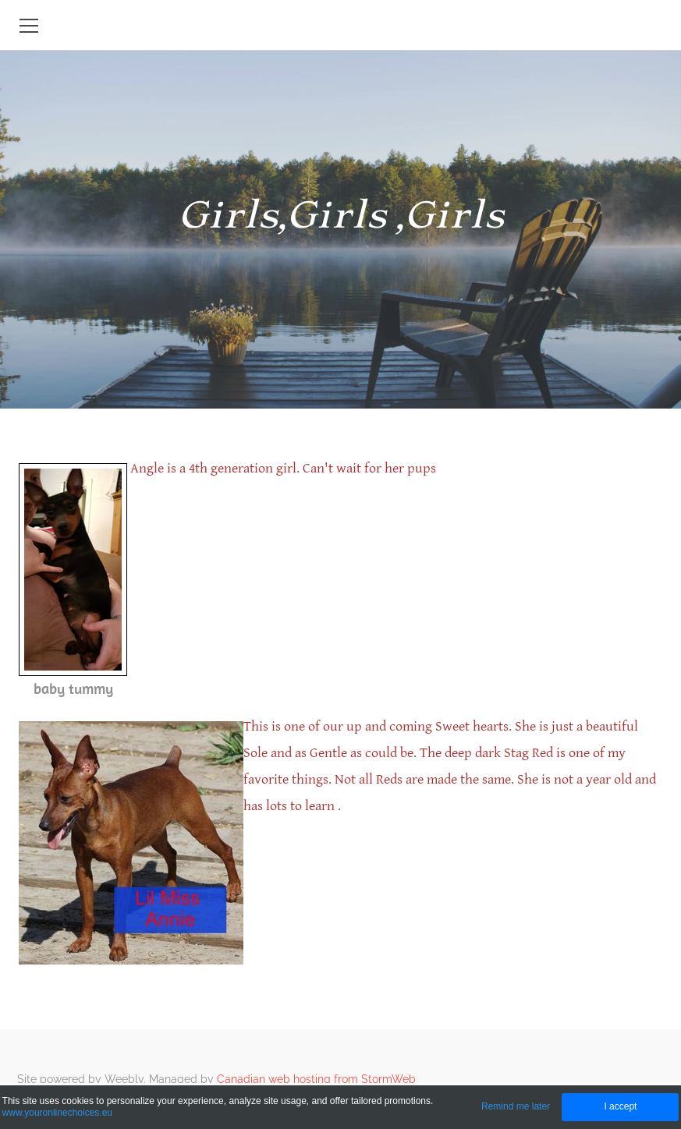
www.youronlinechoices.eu (57, 1112)
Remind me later (515, 1106)
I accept (620, 1106)
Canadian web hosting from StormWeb (316, 1079)
